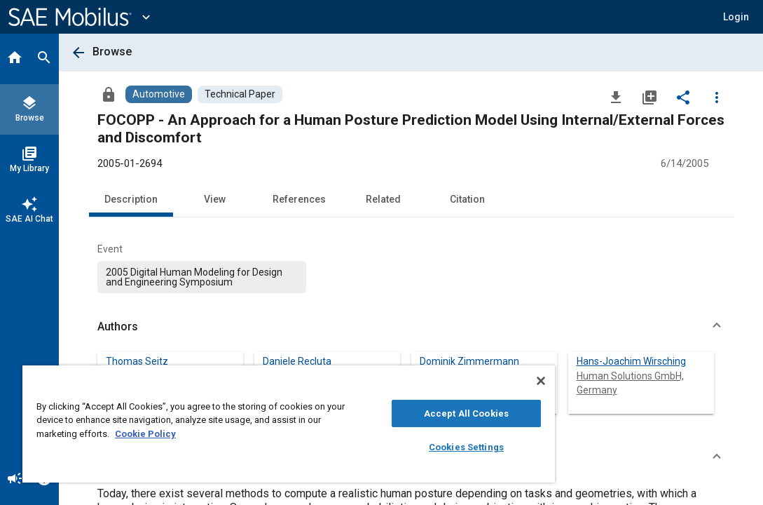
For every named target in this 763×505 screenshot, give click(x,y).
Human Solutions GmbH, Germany (630, 383)
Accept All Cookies (390, 413)
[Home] (14, 59)
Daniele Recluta (297, 361)
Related (383, 199)
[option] (202, 277)
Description (131, 199)
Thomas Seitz (137, 361)
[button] (736, 16)
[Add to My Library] (649, 97)
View (215, 199)
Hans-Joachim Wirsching (631, 361)
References (299, 199)
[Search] (44, 59)
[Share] (683, 97)
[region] (243, 424)
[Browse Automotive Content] (158, 94)
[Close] (450, 381)
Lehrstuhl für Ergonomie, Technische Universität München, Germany (474, 390)
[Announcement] (14, 479)
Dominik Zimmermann (469, 361)
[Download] (616, 97)
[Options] (717, 97)
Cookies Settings (390, 447)
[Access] (109, 94)
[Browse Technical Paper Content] (240, 94)
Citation (467, 199)
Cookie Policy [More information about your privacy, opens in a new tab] (243, 434)
